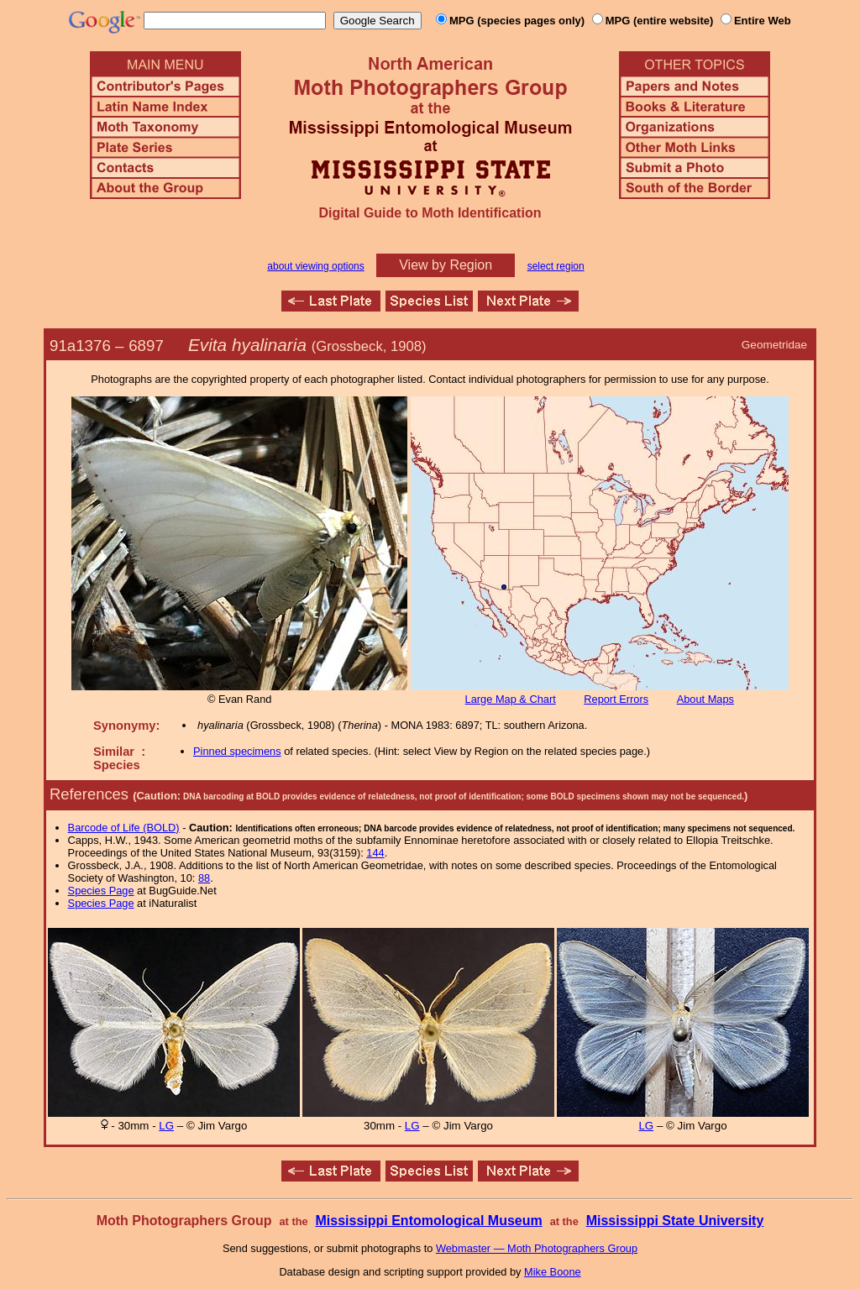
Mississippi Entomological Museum (428, 1220)
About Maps (705, 699)
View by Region (445, 265)
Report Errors (616, 699)
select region (556, 266)
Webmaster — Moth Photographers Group (536, 1248)
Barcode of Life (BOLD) (124, 827)
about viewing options (315, 266)
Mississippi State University (675, 1220)
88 (204, 878)
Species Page (101, 890)
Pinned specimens (237, 751)
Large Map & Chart (510, 699)
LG (166, 1125)
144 (375, 852)
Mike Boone (552, 1271)
